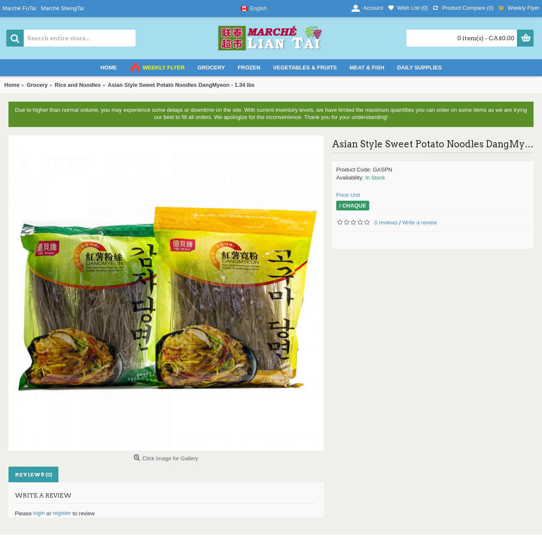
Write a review (419, 222)
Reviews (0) (33, 474)
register (62, 513)
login (38, 513)
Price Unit (348, 195)
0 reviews (386, 222)
